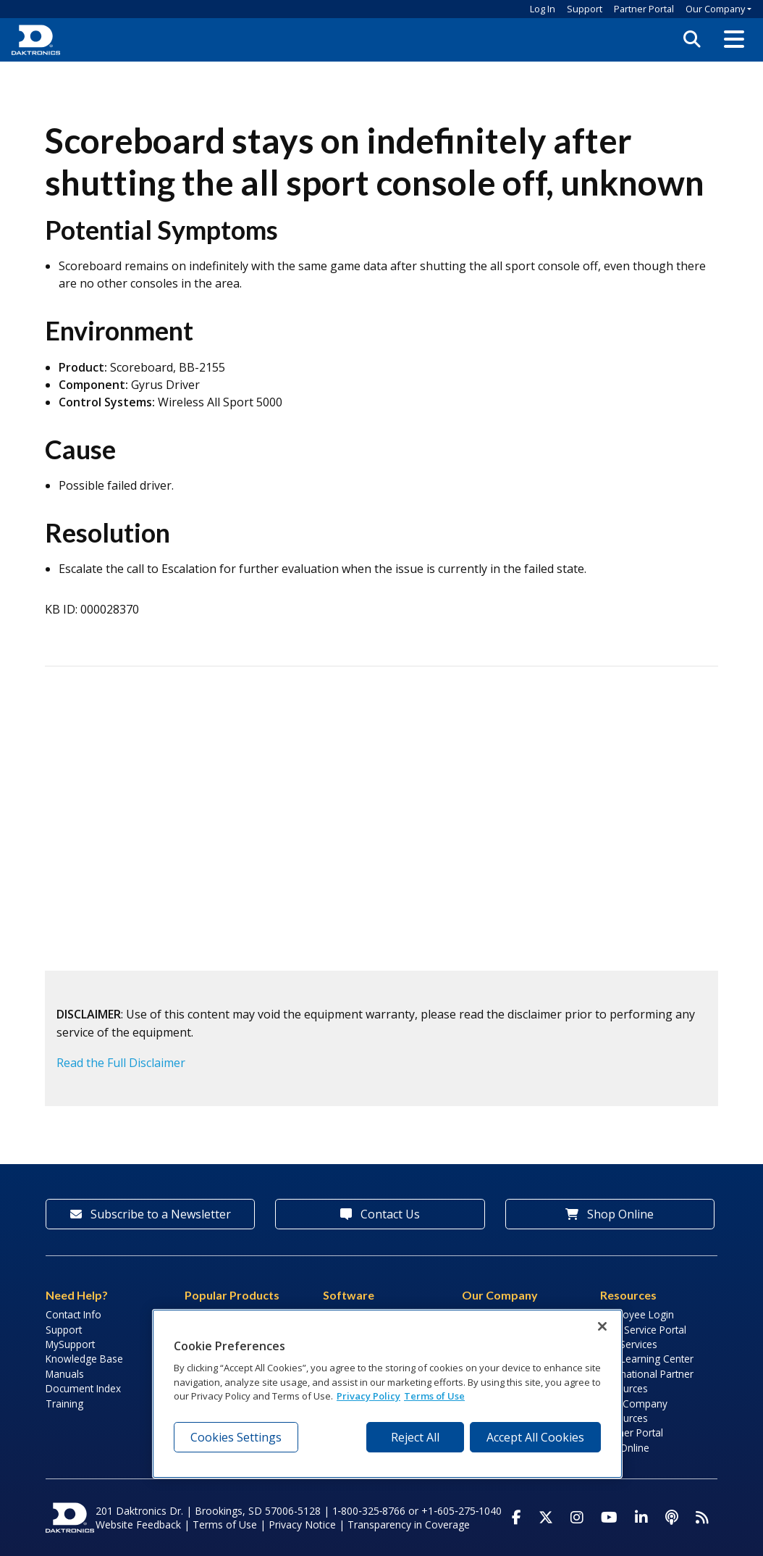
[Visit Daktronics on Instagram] (576, 1517)
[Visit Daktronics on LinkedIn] (641, 1517)
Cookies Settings (236, 1437)
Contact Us (380, 1214)
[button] (734, 39)
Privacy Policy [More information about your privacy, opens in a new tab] (368, 1395)
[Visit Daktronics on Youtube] (609, 1517)
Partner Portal (644, 8)
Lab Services (628, 1344)
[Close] (602, 1326)
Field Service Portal (643, 1330)
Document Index (83, 1388)
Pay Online (624, 1448)
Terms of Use (225, 1524)
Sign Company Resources (633, 1411)
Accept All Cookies (535, 1437)
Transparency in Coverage (408, 1524)
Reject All (415, 1437)
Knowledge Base (84, 1358)
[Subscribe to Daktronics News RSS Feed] (702, 1517)
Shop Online (609, 1214)
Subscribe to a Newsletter (150, 1214)
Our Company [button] (715, 8)
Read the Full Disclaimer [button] (120, 1063)
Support (584, 8)
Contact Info (73, 1314)
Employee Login (637, 1314)
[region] (387, 1393)
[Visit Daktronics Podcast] (671, 1517)
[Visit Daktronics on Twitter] (546, 1517)
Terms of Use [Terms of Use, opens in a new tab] (434, 1395)
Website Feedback (138, 1524)
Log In (542, 8)
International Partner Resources (647, 1381)
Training (64, 1403)
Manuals (65, 1374)
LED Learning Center (647, 1358)
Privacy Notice (302, 1524)
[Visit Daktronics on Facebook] (516, 1517)
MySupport (70, 1344)
